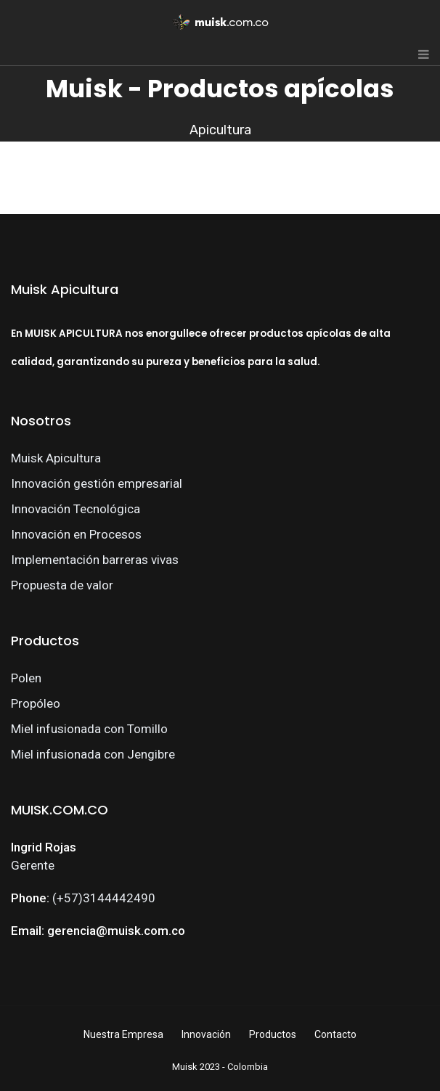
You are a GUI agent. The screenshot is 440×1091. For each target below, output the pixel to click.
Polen (26, 678)
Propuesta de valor (62, 585)
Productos (272, 1034)
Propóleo (35, 703)
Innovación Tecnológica (75, 509)
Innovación (206, 1034)
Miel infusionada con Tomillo (89, 729)
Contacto (335, 1034)
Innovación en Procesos (76, 534)
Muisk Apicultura (56, 458)
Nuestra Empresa (123, 1034)
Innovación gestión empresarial (96, 483)
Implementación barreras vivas (95, 559)
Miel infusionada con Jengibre (93, 754)
